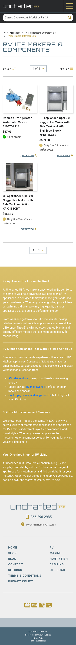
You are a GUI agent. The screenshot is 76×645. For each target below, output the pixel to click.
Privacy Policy (38, 638)
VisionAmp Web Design (41, 635)
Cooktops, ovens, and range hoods (29, 395)
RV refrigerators (18, 378)
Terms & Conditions (38, 641)
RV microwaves (35, 386)
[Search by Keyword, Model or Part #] (34, 17)
